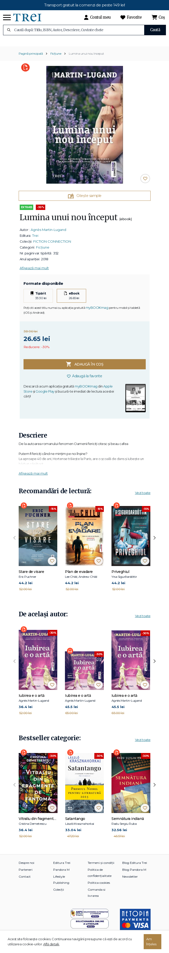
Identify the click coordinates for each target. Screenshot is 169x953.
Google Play (45, 395)
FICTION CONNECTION (52, 245)
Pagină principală (31, 57)
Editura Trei (61, 866)
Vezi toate (143, 496)
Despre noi (26, 866)
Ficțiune (55, 57)
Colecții (58, 893)
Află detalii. (51, 944)
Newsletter (130, 880)
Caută (155, 29)
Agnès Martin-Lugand (48, 233)
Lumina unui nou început (86, 57)
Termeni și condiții (101, 866)
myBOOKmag (97, 311)
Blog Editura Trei (134, 866)
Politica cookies (99, 886)
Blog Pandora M (134, 873)
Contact (25, 880)
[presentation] (14, 541)
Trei (35, 239)
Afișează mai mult (34, 271)
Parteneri (25, 873)
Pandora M (61, 873)
